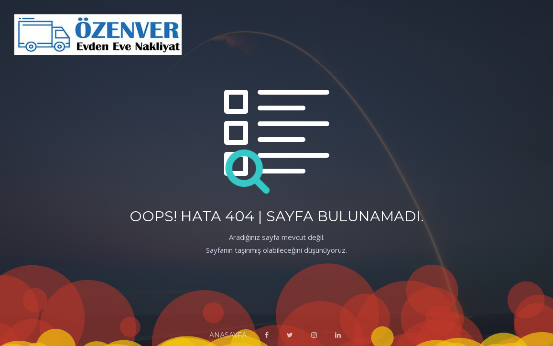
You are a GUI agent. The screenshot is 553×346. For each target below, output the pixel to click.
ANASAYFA (228, 335)
